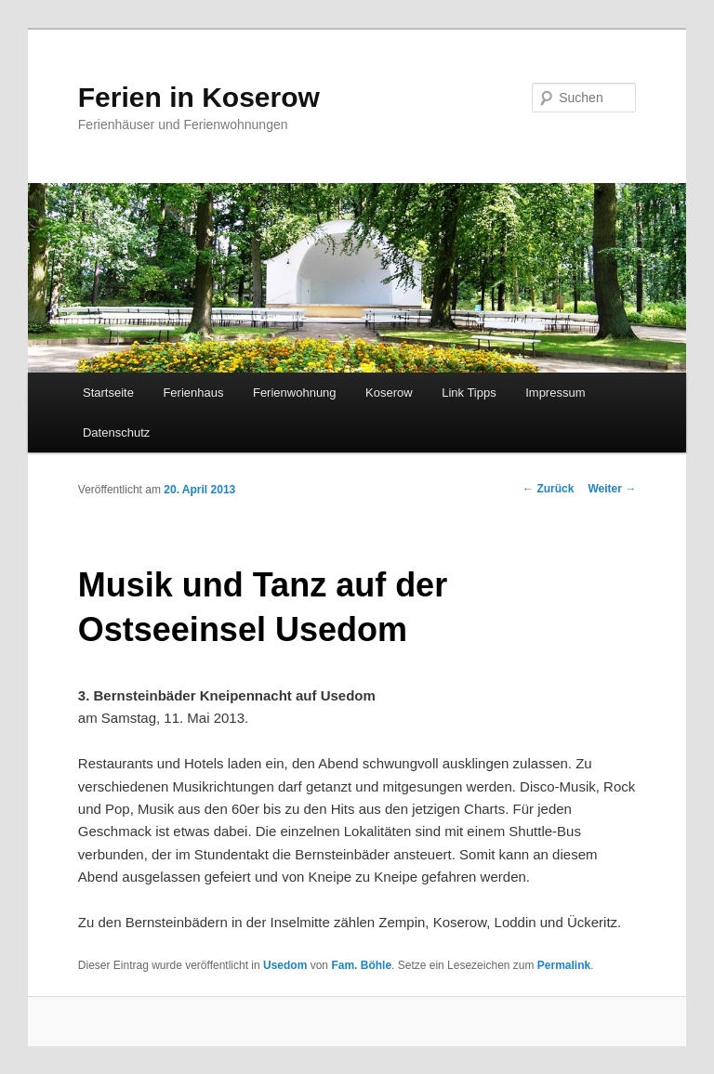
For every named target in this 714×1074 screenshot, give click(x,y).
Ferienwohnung (295, 392)
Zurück (548, 488)
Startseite (108, 392)
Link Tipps (469, 392)
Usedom (285, 965)
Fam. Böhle (361, 965)
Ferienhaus (193, 392)
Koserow (389, 392)
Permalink (563, 965)
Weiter (612, 488)
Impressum (555, 392)
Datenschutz (116, 432)
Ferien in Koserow (199, 97)
